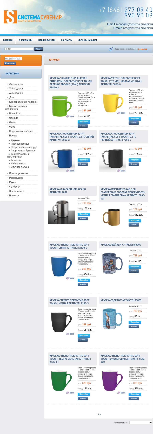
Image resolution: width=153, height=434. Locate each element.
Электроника (16, 191)
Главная (7, 40)
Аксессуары (16, 93)
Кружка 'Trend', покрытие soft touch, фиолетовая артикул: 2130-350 (123, 358)
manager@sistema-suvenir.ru (134, 24)
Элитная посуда (20, 167)
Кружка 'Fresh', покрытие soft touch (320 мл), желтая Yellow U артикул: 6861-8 (121, 81)
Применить (10, 63)
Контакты (66, 40)
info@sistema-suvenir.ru (138, 28)
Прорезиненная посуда (24, 147)
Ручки (12, 182)
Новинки (14, 195)
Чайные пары (18, 163)
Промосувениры (18, 173)
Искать (39, 49)
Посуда (13, 135)
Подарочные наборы (21, 131)
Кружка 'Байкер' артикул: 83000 (121, 244)
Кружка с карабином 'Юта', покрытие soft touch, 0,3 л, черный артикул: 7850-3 (118, 136)
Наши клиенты (46, 40)
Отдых (12, 122)
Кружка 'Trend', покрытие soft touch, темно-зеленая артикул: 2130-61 (70, 358)
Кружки (15, 140)
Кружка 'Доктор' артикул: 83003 (121, 300)
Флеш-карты (16, 84)
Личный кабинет (87, 40)
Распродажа (16, 177)
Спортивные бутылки (23, 150)
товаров (142, 49)
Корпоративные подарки (23, 101)
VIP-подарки (16, 88)
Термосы (16, 160)
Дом (11, 97)
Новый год (15, 113)
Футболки (14, 186)
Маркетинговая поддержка (16, 107)
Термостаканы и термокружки (18, 155)
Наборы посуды (20, 143)
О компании (25, 40)
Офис (12, 126)
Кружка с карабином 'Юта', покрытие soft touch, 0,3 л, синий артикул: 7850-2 (72, 136)
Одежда (13, 118)
